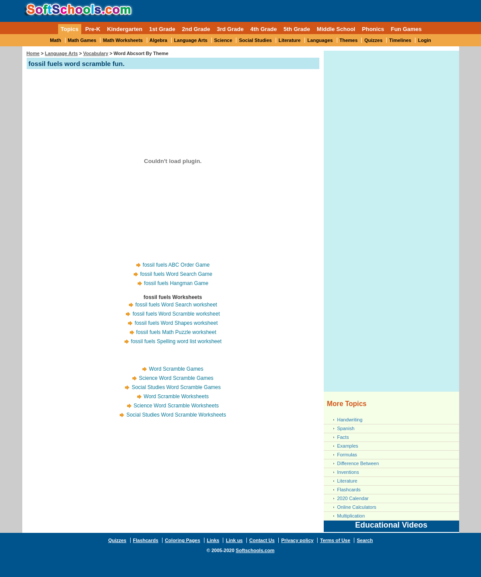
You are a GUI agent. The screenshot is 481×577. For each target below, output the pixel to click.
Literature (290, 40)
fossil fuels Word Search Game (176, 274)
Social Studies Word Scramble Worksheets (176, 415)
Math (55, 40)
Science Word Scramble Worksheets (176, 406)
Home (33, 53)
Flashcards (349, 489)
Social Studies (255, 40)
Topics (70, 29)
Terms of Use (335, 540)
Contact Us (262, 540)
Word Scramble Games (176, 369)
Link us (234, 540)
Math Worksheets (123, 40)
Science (223, 40)
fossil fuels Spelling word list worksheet (176, 341)
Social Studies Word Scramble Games (176, 387)
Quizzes (373, 40)
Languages (320, 40)
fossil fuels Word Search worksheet (176, 305)
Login (424, 40)
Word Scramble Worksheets (176, 396)
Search (365, 540)
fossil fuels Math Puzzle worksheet (176, 332)
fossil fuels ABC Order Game (176, 265)
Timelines (400, 40)
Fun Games (406, 29)
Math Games (82, 40)
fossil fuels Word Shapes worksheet (176, 323)
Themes (348, 40)
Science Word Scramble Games (176, 378)
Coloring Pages (182, 540)
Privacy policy (297, 540)
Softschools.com (255, 550)
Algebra (158, 40)
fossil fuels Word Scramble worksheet (176, 314)
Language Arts (191, 40)
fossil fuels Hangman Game (176, 283)
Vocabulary (95, 53)
